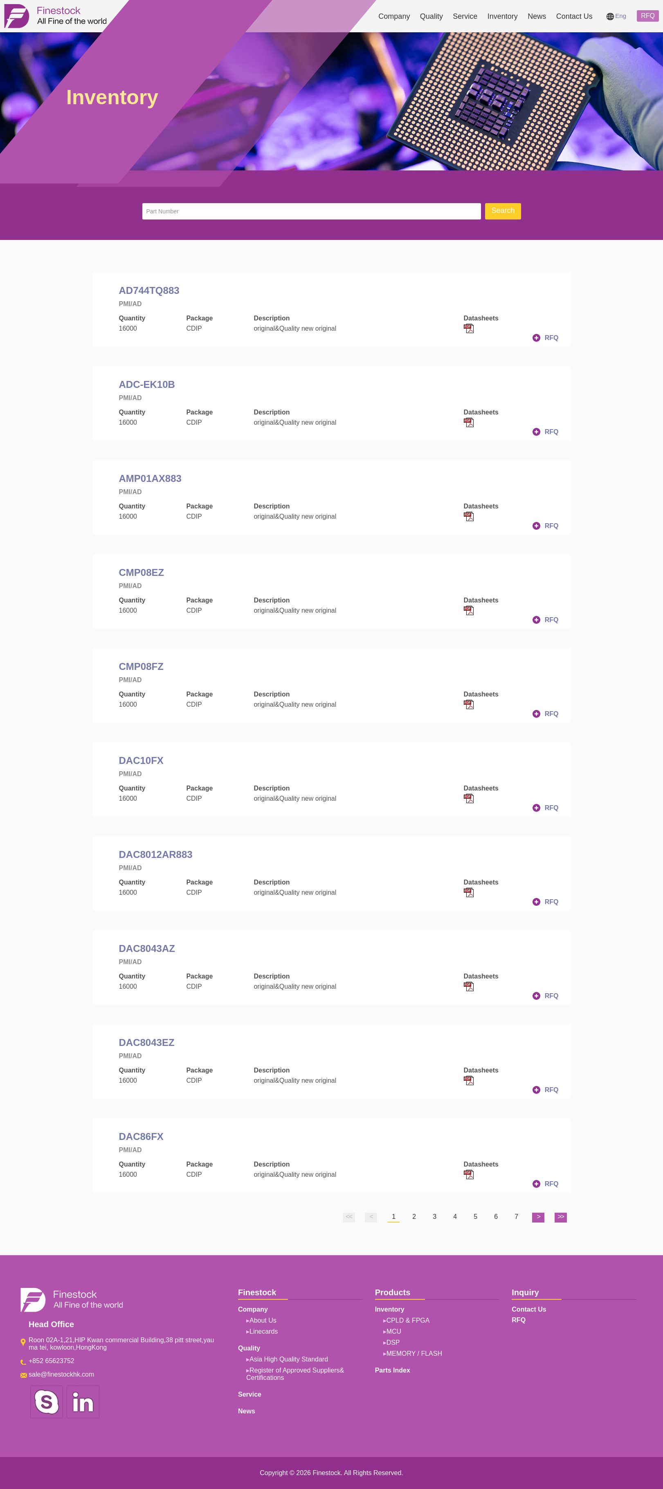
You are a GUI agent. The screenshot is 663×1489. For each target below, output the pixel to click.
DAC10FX (141, 760)
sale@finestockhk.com (61, 1374)
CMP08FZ (141, 666)
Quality (431, 16)
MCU (394, 1331)
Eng (616, 15)
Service (465, 16)
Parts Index (392, 1370)
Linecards (263, 1331)
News (537, 16)
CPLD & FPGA (408, 1320)
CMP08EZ (141, 572)
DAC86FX (141, 1136)
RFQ (648, 15)
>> (560, 1216)
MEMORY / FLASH (414, 1353)
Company (394, 16)
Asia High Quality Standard (288, 1359)
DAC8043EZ (147, 1042)
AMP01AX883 (150, 478)
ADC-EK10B (147, 384)
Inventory (503, 16)
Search (503, 210)
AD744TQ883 (149, 290)
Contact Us (574, 16)
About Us (262, 1320)
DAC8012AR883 (156, 854)
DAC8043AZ (147, 948)
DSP (393, 1342)
